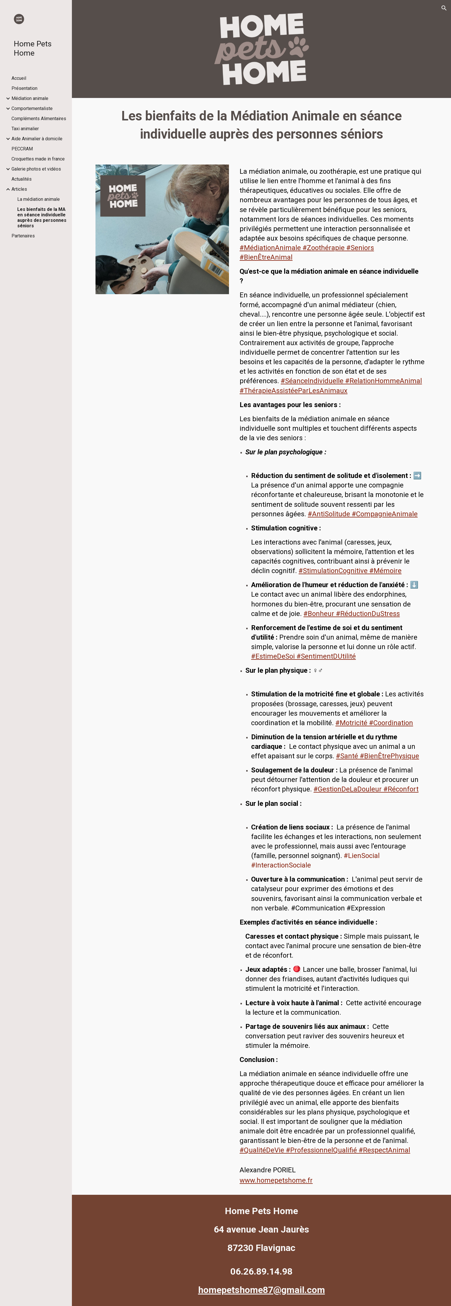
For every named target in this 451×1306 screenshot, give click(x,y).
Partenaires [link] (23, 236)
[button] (444, 8)
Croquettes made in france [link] (38, 159)
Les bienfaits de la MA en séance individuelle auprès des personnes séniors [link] (41, 217)
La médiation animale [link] (38, 199)
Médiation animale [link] (30, 98)
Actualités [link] (22, 179)
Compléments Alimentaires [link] (39, 118)
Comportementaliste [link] (32, 108)
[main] (261, 128)
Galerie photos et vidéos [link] (36, 169)
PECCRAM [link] (22, 149)
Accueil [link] (19, 78)
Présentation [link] (24, 88)
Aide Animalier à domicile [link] (37, 138)
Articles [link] (19, 189)
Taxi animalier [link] (25, 128)
